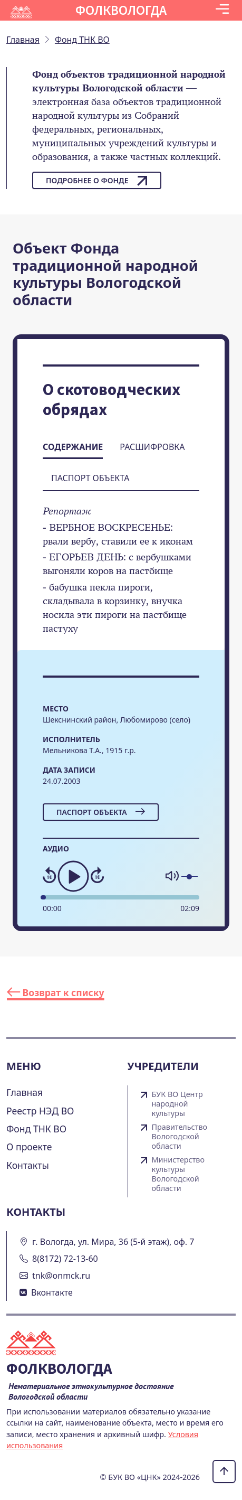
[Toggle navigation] (222, 10)
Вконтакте (52, 1292)
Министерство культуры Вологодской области (178, 1174)
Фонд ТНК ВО (36, 1128)
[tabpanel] (121, 577)
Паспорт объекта (100, 812)
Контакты (27, 1165)
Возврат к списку (55, 992)
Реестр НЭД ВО (40, 1110)
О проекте (29, 1146)
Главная (24, 1092)
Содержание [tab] (73, 447)
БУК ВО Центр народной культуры (177, 1104)
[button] (222, 10)
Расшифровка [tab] (152, 447)
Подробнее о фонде (97, 180)
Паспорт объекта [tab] (90, 478)
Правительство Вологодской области (180, 1136)
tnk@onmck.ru (61, 1275)
